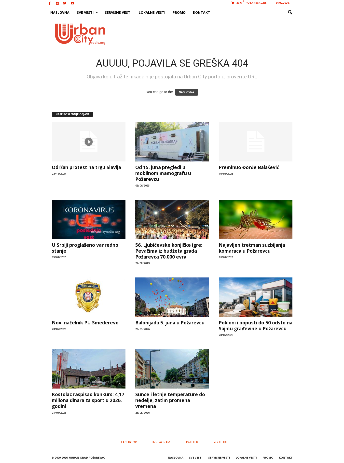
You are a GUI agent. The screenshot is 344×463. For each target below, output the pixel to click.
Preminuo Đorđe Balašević (249, 167)
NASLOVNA (59, 12)
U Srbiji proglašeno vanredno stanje (85, 248)
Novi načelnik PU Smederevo (85, 322)
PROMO (179, 12)
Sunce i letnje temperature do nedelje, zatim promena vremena (170, 400)
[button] (290, 12)
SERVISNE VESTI (118, 12)
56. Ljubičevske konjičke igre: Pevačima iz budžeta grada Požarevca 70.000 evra (168, 251)
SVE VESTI (87, 12)
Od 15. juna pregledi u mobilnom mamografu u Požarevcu (163, 173)
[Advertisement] (208, 34)
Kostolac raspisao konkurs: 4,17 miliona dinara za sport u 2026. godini (88, 400)
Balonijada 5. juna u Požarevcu (170, 322)
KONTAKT (201, 12)
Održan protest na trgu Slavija (86, 167)
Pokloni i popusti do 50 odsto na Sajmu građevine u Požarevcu (255, 325)
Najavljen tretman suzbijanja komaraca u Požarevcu (252, 248)
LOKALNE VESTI (152, 12)
